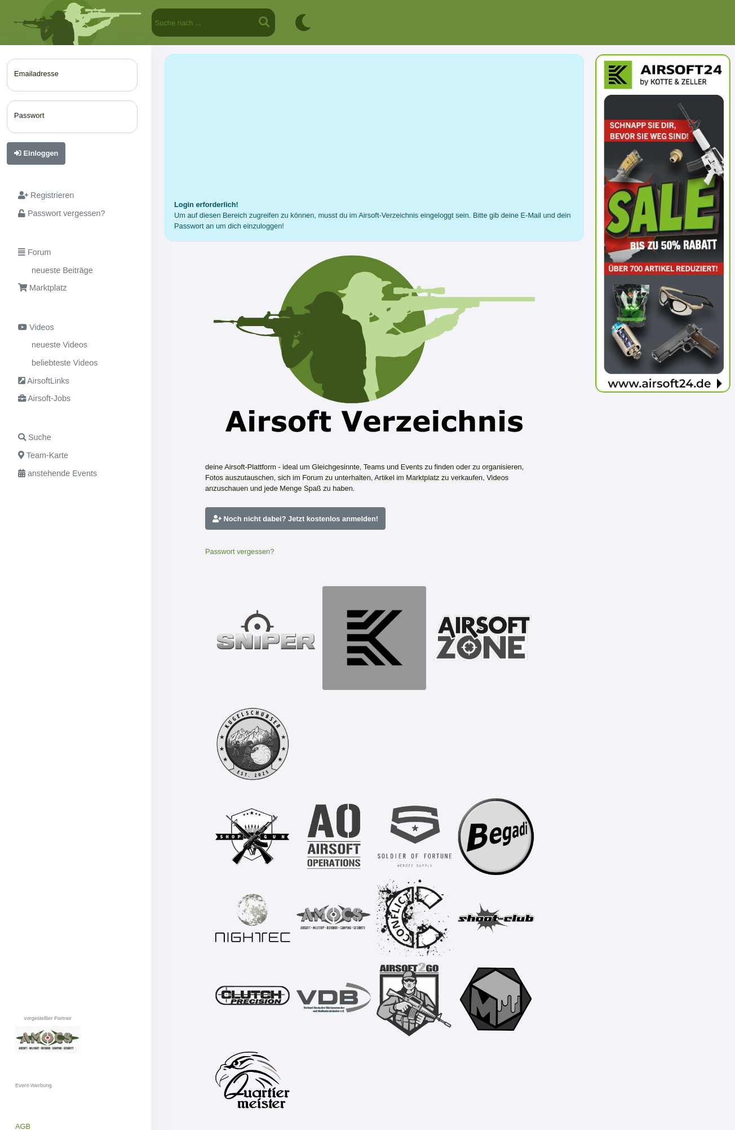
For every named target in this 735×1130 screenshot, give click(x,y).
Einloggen (36, 153)
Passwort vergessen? (239, 551)
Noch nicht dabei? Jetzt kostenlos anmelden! (295, 519)
